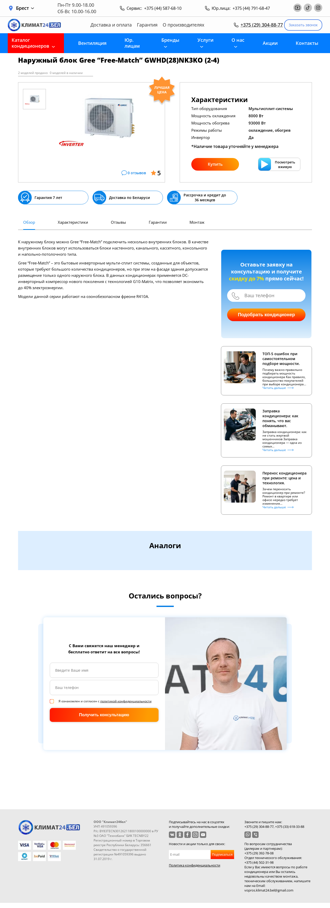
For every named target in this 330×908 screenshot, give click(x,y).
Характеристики (73, 222)
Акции (270, 43)
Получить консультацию (104, 715)
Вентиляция (92, 43)
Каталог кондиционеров (30, 43)
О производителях (183, 25)
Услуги (205, 40)
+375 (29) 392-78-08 (259, 853)
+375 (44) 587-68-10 (163, 8)
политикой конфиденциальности (126, 701)
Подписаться (222, 854)
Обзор (29, 222)
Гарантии (158, 222)
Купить (215, 164)
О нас (238, 40)
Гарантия (147, 25)
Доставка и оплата (111, 25)
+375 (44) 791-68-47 (251, 8)
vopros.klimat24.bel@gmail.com (268, 890)
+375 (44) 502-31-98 (259, 862)
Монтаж (196, 222)
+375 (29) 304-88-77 (262, 25)
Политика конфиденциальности (194, 865)
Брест (25, 8)
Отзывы (118, 222)
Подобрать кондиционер (266, 314)
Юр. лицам (132, 43)
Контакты (307, 43)
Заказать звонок (303, 24)
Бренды (170, 40)
